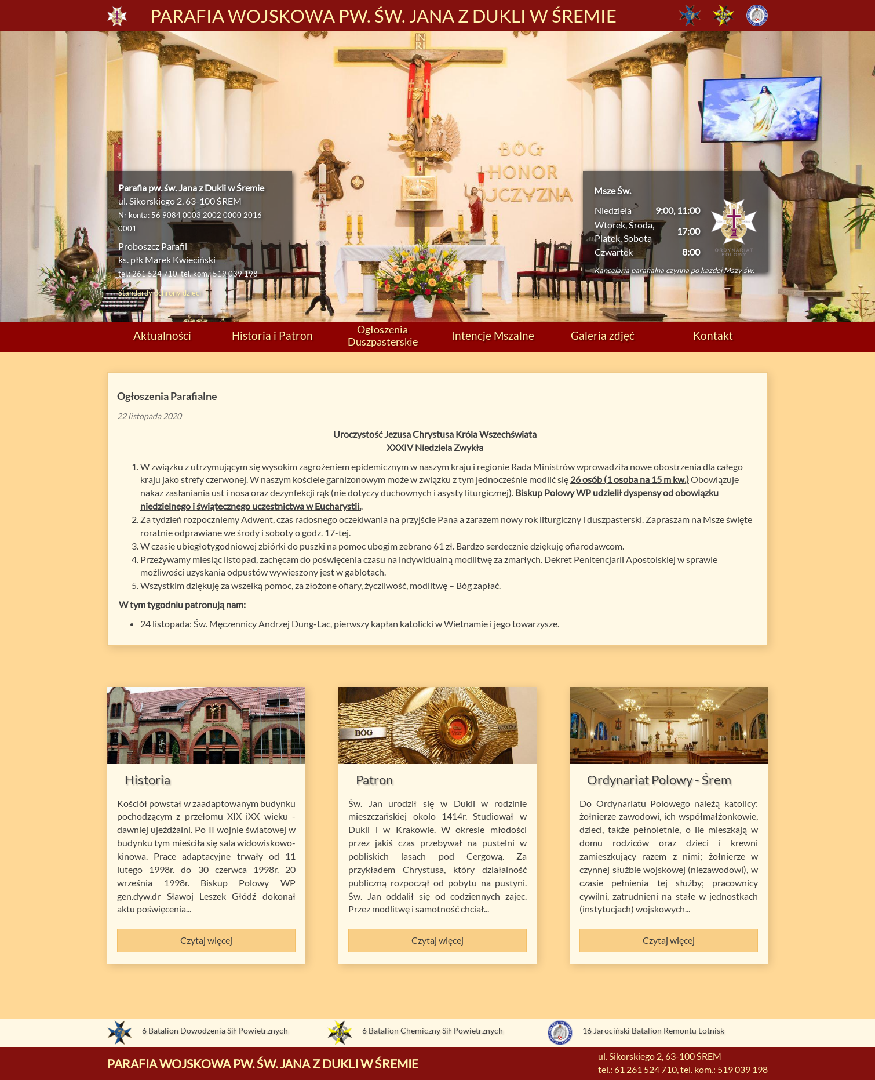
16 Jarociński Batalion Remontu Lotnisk (653, 1030)
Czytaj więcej (206, 940)
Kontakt (713, 335)
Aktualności (162, 335)
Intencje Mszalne (492, 335)
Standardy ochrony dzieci (159, 292)
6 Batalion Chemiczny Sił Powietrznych (432, 1030)
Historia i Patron (272, 335)
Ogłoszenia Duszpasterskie (383, 335)
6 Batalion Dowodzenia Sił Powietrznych (215, 1030)
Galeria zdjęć (603, 335)
